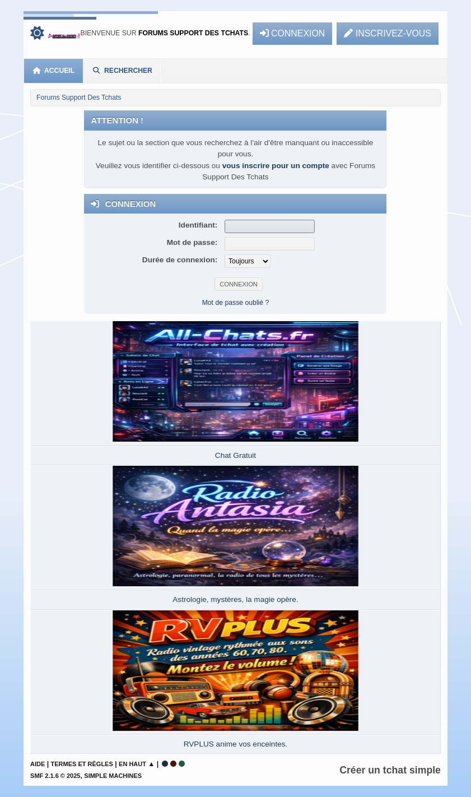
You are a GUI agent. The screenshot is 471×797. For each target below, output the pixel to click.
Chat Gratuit (235, 455)
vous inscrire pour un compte (275, 165)
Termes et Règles (82, 764)
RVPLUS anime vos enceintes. (236, 744)
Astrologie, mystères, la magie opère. (235, 599)
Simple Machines (113, 775)
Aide (37, 764)
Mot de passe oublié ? (235, 303)
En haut (132, 764)
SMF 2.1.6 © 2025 (55, 775)
